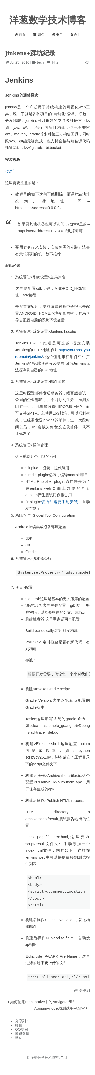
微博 (18, 1025)
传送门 (10, 171)
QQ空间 (21, 1029)
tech (40, 62)
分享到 (84, 990)
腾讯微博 (22, 1033)
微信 (18, 1038)
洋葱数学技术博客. (45, 1058)
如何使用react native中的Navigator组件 (43, 1002)
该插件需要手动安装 (59, 502)
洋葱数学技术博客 (47, 20)
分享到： (22, 1021)
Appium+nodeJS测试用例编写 (59, 1008)
